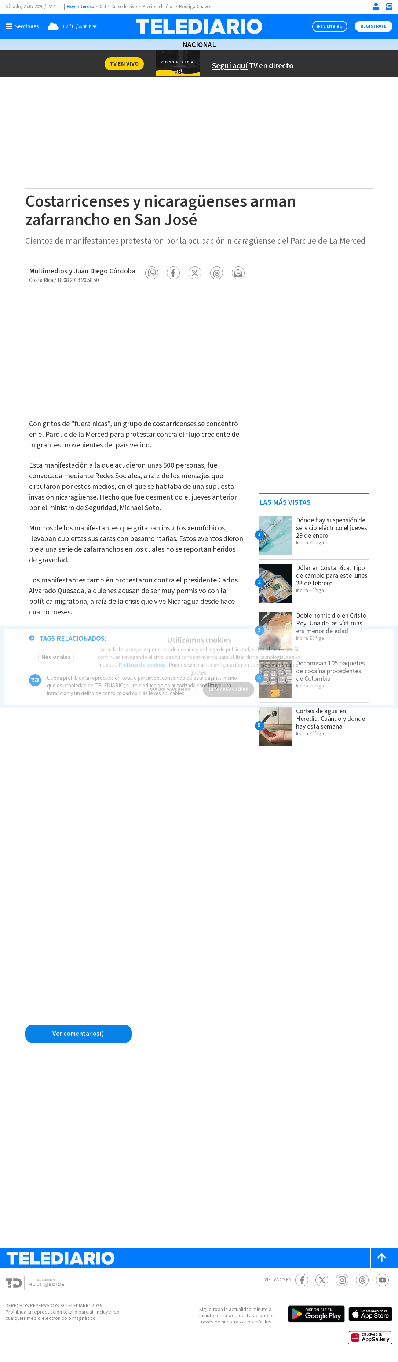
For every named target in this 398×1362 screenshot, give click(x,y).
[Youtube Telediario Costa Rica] (382, 1280)
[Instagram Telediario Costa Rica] (342, 1280)
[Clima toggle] (70, 26)
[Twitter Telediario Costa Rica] (321, 1280)
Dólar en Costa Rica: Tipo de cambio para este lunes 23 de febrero (332, 575)
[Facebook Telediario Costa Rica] (301, 1280)
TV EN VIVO (331, 26)
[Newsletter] (388, 8)
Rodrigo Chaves (195, 6)
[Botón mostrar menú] (24, 26)
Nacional (199, 45)
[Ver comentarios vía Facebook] (78, 1034)
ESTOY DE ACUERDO (228, 685)
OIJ (102, 6)
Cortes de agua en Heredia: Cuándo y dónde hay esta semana (330, 719)
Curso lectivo (124, 6)
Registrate (374, 26)
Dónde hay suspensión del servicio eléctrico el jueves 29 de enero (331, 528)
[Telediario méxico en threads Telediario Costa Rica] (362, 1280)
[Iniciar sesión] (376, 6)
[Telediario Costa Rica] (199, 26)
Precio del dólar (158, 6)
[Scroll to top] (381, 1258)
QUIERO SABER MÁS (170, 685)
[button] (152, 273)
